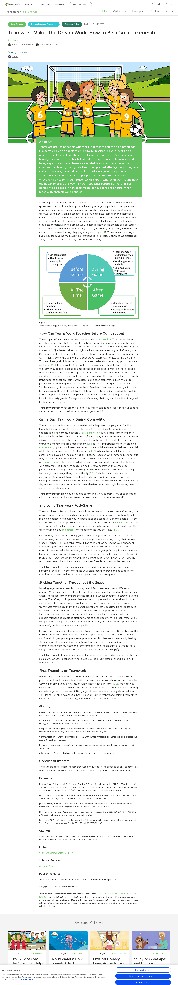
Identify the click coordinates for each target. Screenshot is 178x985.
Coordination (92, 432)
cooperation (46, 447)
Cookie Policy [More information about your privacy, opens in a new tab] (27, 980)
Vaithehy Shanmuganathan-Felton (56, 853)
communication (50, 462)
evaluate (122, 522)
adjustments (69, 529)
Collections (119, 11)
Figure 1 (100, 232)
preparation (104, 339)
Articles (103, 11)
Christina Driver (46, 866)
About (169, 11)
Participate (138, 11)
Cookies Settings (143, 970)
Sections (155, 11)
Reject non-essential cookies (143, 977)
